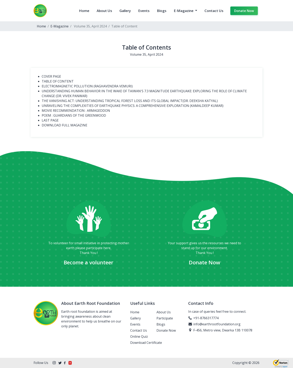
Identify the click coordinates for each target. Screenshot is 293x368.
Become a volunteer (88, 262)
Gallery (125, 10)
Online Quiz (139, 336)
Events (144, 10)
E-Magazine (184, 10)
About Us (104, 10)
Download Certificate (146, 342)
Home (84, 10)
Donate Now (244, 11)
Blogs (161, 10)
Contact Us (213, 10)
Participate (164, 318)
